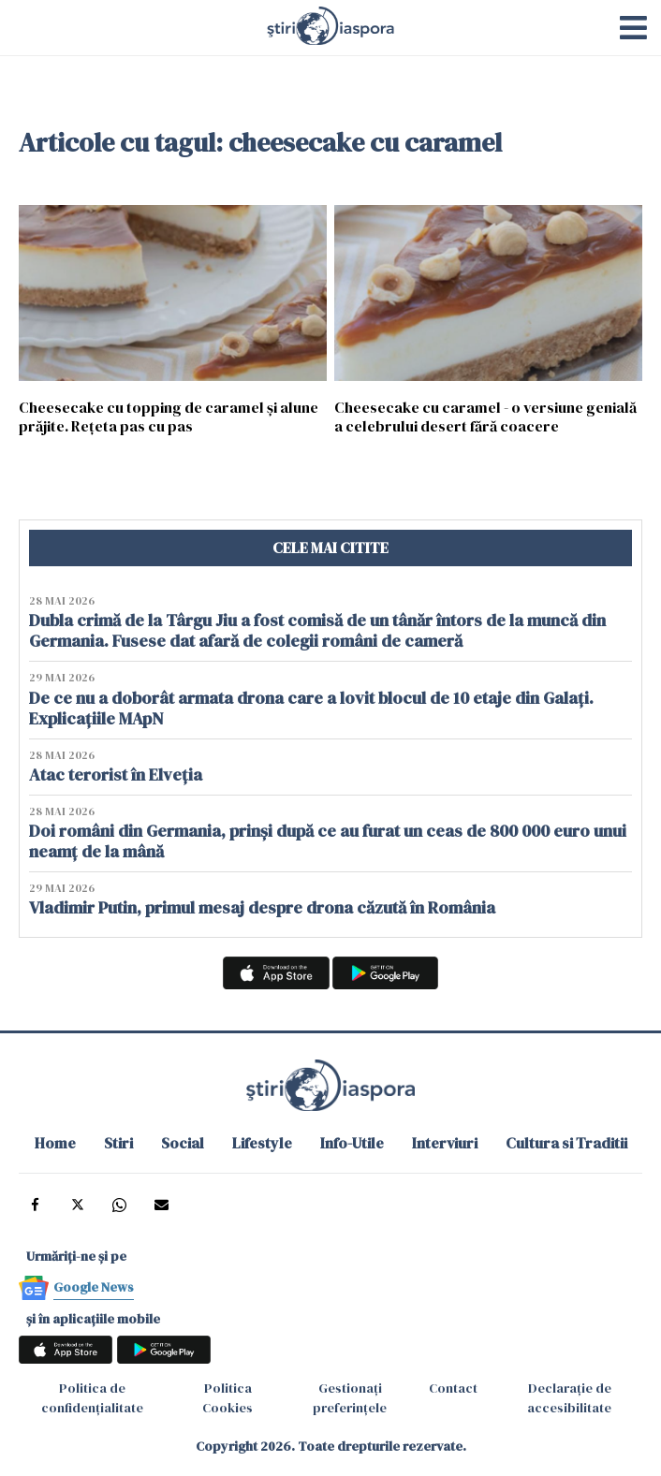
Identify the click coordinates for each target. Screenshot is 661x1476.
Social (182, 1143)
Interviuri (444, 1143)
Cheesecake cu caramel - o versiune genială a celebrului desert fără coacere (485, 416)
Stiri (118, 1143)
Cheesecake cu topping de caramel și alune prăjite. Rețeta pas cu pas (168, 416)
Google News (93, 1287)
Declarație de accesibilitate (569, 1397)
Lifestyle (262, 1143)
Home (55, 1143)
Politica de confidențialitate (92, 1397)
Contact (453, 1388)
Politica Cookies (227, 1397)
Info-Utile (352, 1143)
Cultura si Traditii (566, 1143)
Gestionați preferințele (350, 1397)
